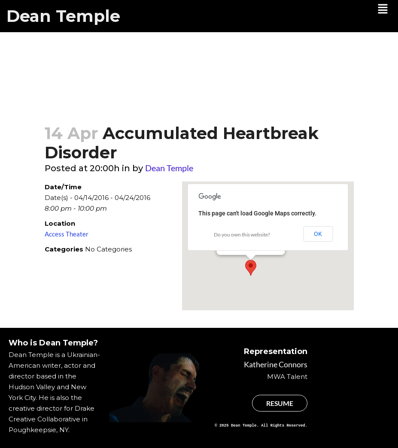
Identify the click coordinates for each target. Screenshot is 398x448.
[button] (383, 9)
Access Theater (66, 234)
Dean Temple (63, 16)
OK (318, 233)
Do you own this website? (242, 234)
